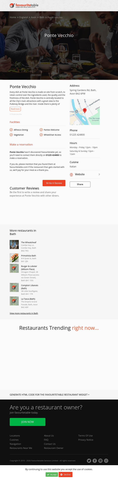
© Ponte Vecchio (16, 114)
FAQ (46, 439)
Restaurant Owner (53, 448)
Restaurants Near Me (21, 448)
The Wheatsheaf (28, 242)
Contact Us (50, 444)
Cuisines (14, 439)
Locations (15, 435)
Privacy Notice (85, 439)
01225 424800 (77, 134)
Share (80, 184)
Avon (33, 17)
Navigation (15, 444)
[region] (85, 113)
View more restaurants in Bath (24, 313)
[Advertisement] (37, 210)
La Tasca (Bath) (28, 299)
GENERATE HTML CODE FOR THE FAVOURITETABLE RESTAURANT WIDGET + (49, 394)
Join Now (27, 421)
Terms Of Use (85, 435)
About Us (49, 435)
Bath (42, 17)
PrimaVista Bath (28, 255)
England (23, 17)
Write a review (54, 183)
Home (13, 17)
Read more (15, 109)
